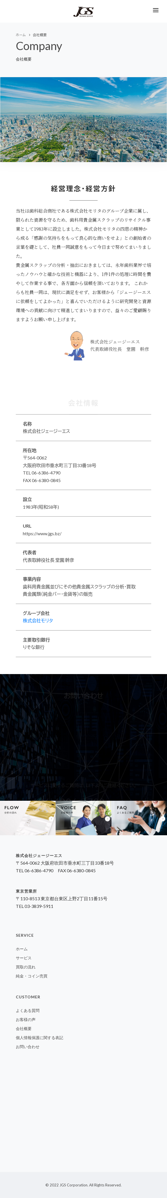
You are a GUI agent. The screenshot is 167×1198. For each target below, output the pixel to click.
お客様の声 (26, 1019)
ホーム (22, 948)
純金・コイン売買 (31, 975)
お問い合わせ (27, 1046)
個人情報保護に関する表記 (39, 1037)
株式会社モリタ (38, 620)
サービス (24, 957)
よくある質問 (27, 1010)
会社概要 (24, 1028)
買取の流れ (26, 966)
